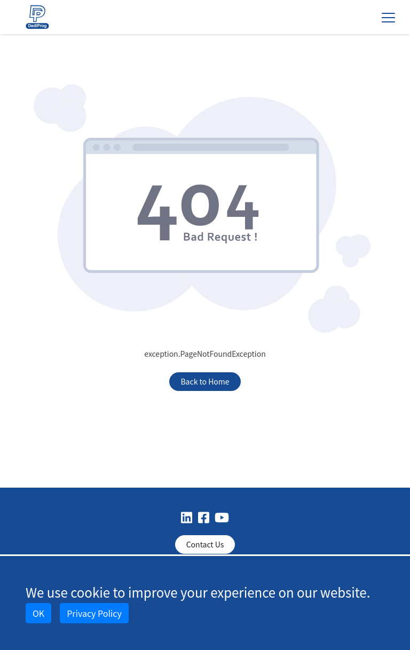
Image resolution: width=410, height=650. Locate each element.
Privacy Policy (94, 613)
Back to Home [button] (204, 381)
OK (38, 613)
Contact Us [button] (205, 544)
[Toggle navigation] (388, 17)
